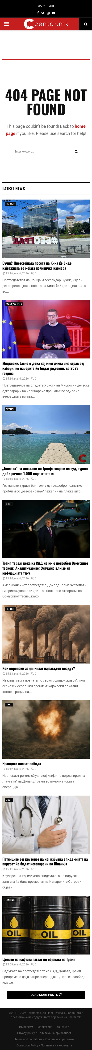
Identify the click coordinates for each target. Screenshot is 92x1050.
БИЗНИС (10, 900)
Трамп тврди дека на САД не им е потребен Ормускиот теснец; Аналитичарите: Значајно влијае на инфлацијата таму (45, 568)
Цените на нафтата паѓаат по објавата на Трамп (38, 959)
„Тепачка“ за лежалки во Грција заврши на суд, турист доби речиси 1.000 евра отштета (45, 471)
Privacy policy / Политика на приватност (44, 1033)
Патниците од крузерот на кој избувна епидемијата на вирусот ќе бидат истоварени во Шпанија (45, 861)
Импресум (26, 1027)
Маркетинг (45, 1027)
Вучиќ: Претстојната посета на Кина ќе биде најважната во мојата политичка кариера (37, 265)
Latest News (13, 188)
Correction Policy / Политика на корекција (44, 1045)
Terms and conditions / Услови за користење (44, 1039)
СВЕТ (9, 504)
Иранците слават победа (21, 763)
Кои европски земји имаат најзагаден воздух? (38, 668)
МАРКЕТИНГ (46, 6)
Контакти (62, 1027)
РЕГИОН (10, 203)
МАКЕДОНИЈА (14, 304)
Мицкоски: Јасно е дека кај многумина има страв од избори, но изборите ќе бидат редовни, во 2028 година (43, 368)
